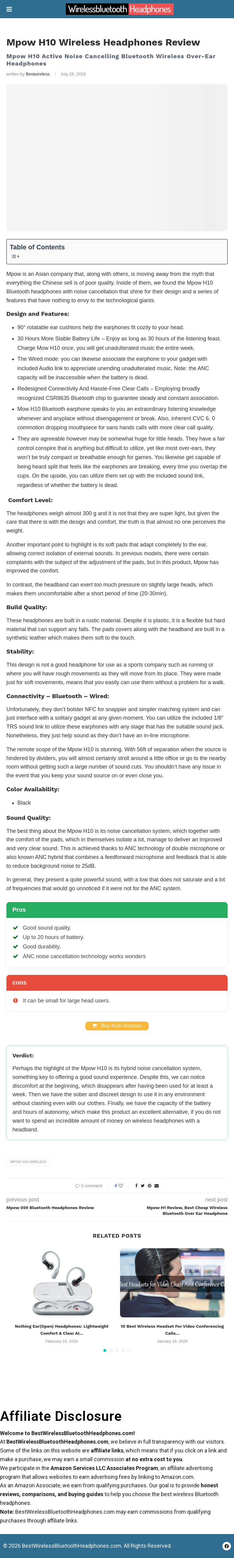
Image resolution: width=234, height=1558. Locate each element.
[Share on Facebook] (136, 1185)
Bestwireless (38, 74)
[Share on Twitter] (143, 1185)
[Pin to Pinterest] (149, 1185)
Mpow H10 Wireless (28, 1162)
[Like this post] (125, 1185)
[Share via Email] (156, 1185)
